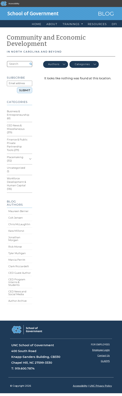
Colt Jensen (15, 217)
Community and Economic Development (46, 40)
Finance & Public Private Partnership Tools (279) (17, 145)
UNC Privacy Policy (100, 386)
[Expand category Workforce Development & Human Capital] (30, 184)
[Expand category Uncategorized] (30, 170)
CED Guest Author (19, 273)
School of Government (32, 13)
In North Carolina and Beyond (34, 51)
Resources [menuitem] (97, 24)
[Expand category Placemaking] (30, 159)
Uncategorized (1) (16, 169)
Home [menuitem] (36, 24)
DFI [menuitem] (114, 24)
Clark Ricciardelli (18, 266)
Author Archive (17, 301)
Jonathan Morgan (14, 239)
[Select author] (55, 64)
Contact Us (103, 355)
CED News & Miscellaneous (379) (15, 129)
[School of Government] (27, 329)
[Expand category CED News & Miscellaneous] (30, 129)
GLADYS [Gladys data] (105, 361)
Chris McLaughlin (19, 224)
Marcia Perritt (16, 259)
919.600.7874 (25, 368)
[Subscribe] (19, 83)
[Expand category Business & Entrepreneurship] (31, 115)
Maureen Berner (18, 211)
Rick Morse (15, 246)
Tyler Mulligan (17, 253)
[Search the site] (17, 64)
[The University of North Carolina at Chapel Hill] (3, 3)
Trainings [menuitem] (71, 24)
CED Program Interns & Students (16, 282)
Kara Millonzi (16, 231)
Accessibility (13, 3)
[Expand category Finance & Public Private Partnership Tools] (30, 145)
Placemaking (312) (15, 159)
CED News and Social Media (17, 293)
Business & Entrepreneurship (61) (18, 115)
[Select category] (84, 64)
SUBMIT (24, 90)
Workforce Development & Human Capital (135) (16, 183)
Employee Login (101, 350)
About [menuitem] (51, 24)
